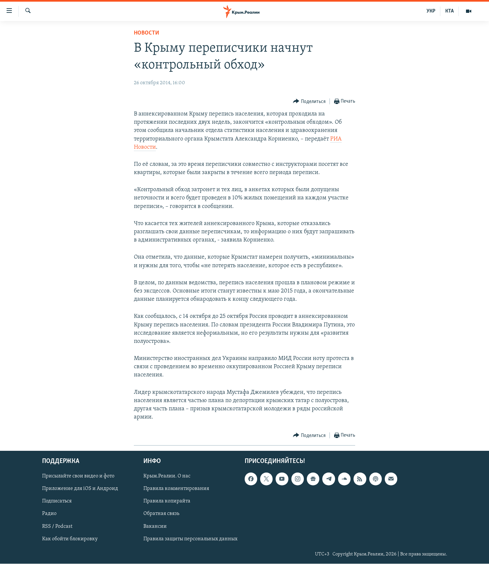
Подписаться (57, 501)
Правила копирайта (166, 501)
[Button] (309, 101)
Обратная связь (161, 514)
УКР (431, 11)
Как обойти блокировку (70, 539)
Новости (146, 33)
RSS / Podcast (57, 526)
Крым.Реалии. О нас (166, 476)
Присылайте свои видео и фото (78, 476)
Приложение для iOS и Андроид (80, 489)
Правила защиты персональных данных (190, 539)
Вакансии (155, 526)
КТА (449, 11)
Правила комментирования (176, 489)
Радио (49, 514)
